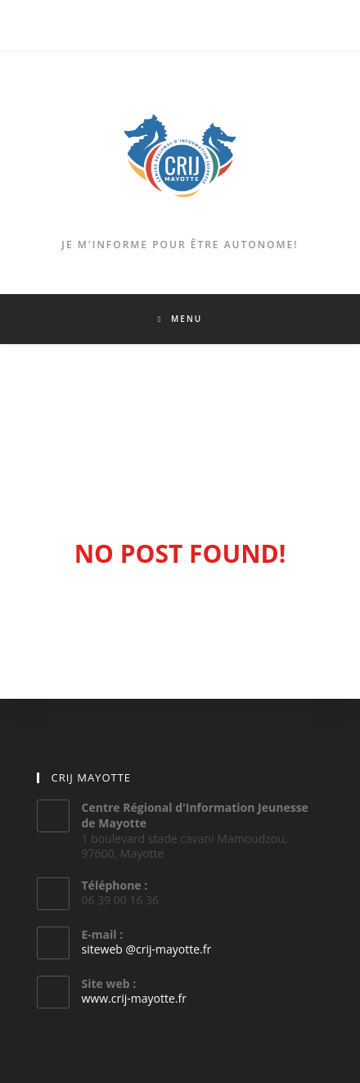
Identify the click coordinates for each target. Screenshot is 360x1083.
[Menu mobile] (180, 319)
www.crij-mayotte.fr (134, 998)
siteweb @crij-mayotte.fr (147, 949)
